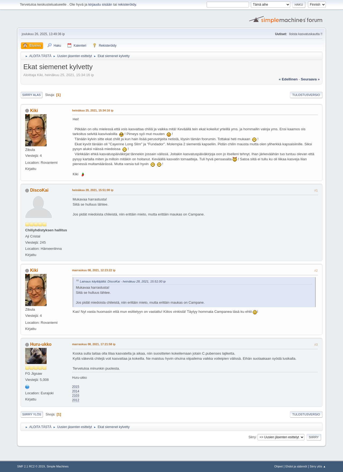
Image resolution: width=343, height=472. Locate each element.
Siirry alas (31, 94)
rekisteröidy (127, 4)
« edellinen (288, 79)
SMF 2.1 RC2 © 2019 (31, 466)
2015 (75, 387)
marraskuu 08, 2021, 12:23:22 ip (93, 270)
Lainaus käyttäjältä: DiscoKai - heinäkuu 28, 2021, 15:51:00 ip (123, 281)
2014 (75, 391)
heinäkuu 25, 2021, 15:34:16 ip (92, 110)
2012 (75, 400)
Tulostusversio (306, 94)
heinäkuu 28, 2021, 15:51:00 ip (92, 190)
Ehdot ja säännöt (296, 466)
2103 (75, 395)
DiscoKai (39, 190)
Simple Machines (58, 466)
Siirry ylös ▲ (318, 466)
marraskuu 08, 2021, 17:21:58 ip (93, 344)
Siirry (252, 437)
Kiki (34, 110)
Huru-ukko (40, 344)
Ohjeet (278, 466)
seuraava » (310, 79)
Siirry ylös (31, 414)
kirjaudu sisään (100, 4)
